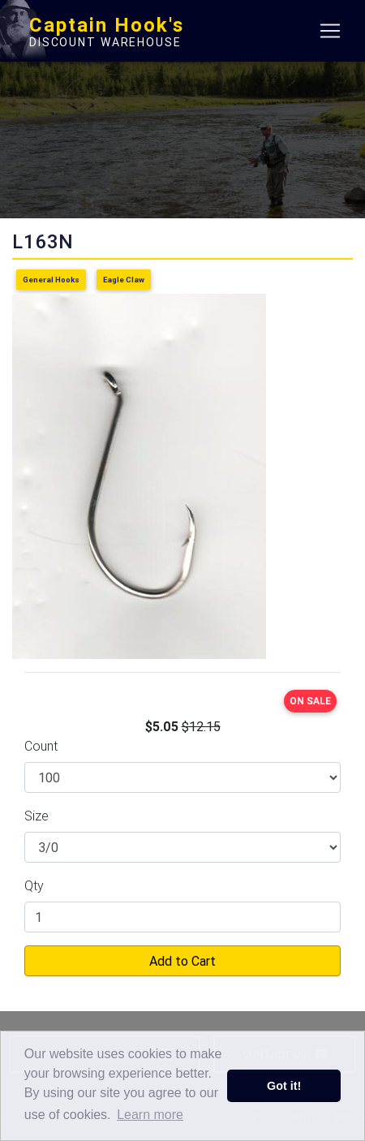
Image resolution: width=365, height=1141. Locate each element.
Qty (34, 885)
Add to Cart (182, 961)
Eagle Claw (123, 279)
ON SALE (310, 701)
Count (41, 746)
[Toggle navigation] (330, 30)
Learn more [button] (150, 1115)
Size (36, 815)
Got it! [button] (284, 1085)
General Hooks (51, 279)
